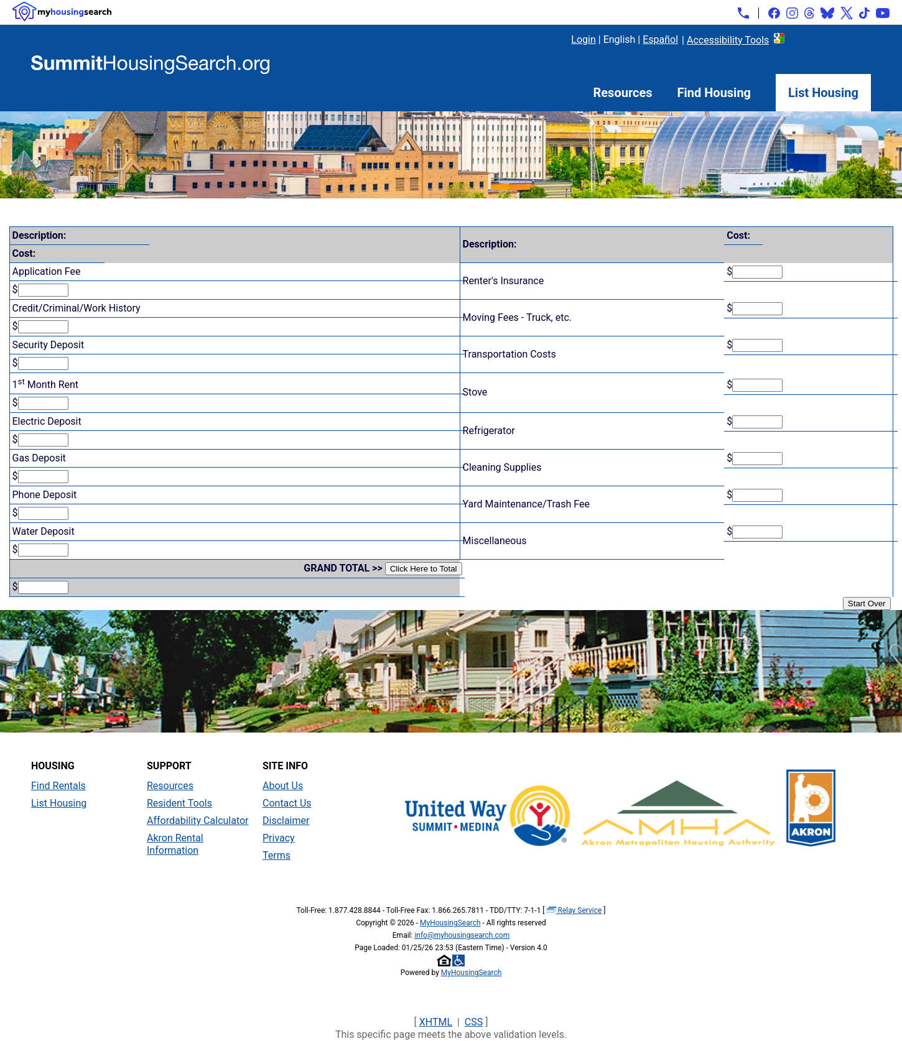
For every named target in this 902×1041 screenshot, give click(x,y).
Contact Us (287, 803)
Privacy (279, 838)
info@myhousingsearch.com (461, 935)
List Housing (823, 92)
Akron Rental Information (175, 844)
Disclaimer (286, 820)
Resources (623, 92)
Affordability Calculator (198, 820)
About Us (283, 786)
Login (583, 39)
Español (660, 39)
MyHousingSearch (450, 922)
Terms (277, 855)
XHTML (435, 1022)
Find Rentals (58, 786)
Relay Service (574, 910)
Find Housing (714, 92)
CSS (474, 1022)
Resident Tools (179, 803)
